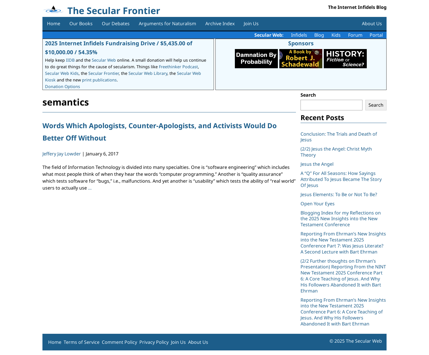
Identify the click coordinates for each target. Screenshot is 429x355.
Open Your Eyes (318, 203)
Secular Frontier (103, 73)
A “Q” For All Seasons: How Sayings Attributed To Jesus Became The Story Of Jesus (341, 179)
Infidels (299, 35)
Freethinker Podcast (178, 66)
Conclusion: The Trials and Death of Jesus (339, 137)
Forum (355, 35)
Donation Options (62, 86)
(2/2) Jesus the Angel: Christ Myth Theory (336, 152)
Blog (319, 35)
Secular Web (104, 60)
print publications (99, 80)
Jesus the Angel (317, 164)
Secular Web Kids (62, 73)
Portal (376, 35)
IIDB (70, 60)
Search (308, 94)
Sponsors (301, 43)
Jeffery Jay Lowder (61, 154)
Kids (336, 35)
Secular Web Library (147, 73)
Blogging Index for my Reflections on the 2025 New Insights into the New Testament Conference (341, 219)
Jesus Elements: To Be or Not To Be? (339, 194)
